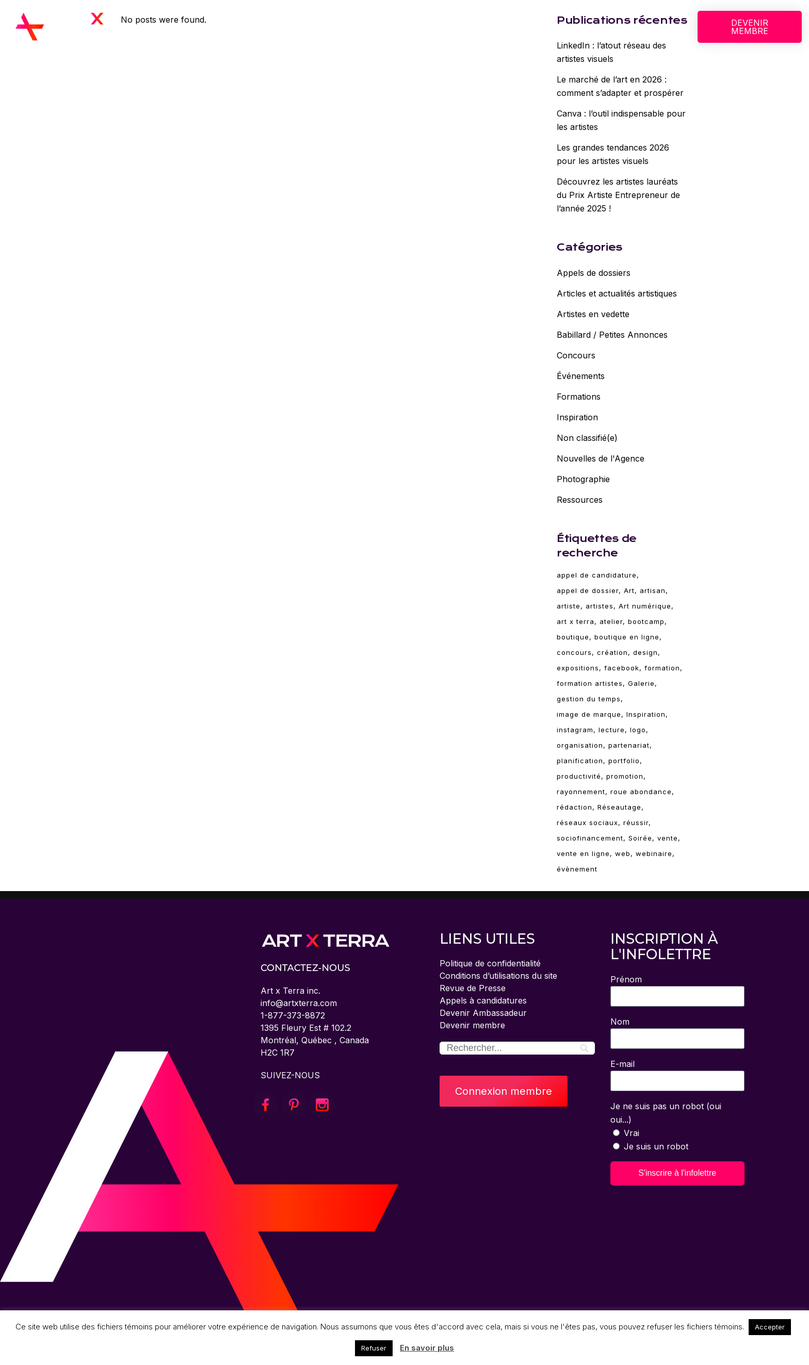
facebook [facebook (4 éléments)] (621, 668)
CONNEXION (564, 26)
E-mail (622, 1064)
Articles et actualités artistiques (617, 293)
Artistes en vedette (593, 314)
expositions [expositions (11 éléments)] (578, 668)
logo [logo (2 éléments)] (638, 730)
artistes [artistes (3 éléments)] (599, 606)
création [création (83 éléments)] (612, 652)
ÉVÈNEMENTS (454, 27)
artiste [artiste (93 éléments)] (568, 606)
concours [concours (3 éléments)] (574, 652)
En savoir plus (427, 1348)
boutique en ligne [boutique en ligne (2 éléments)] (626, 637)
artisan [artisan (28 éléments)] (653, 590)
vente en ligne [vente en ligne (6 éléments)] (583, 853)
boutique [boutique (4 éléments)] (573, 637)
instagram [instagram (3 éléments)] (575, 730)
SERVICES (316, 27)
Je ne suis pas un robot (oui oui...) (665, 1113)
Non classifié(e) (587, 438)
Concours (576, 355)
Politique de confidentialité (490, 963)
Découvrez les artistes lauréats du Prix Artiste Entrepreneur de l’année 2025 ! (618, 194)
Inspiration (577, 417)
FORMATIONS (381, 27)
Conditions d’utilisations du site (498, 976)
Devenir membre (472, 1025)
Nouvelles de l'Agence (600, 458)
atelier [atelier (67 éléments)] (611, 621)
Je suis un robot (656, 1146)
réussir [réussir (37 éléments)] (636, 822)
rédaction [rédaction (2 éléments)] (574, 807)
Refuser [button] (373, 1348)
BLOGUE (513, 26)
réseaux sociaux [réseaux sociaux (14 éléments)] (587, 822)
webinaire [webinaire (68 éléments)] (654, 853)
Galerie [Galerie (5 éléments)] (641, 683)
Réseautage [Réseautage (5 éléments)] (619, 807)
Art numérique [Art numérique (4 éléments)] (645, 606)
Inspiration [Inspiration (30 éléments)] (646, 714)
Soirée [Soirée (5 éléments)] (640, 838)
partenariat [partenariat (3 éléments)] (629, 745)
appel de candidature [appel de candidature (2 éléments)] (597, 575)
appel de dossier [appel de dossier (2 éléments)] (588, 590)
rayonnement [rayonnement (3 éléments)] (581, 791)
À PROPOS (255, 27)
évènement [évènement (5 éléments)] (577, 869)
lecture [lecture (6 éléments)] (611, 730)
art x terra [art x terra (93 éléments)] (575, 621)
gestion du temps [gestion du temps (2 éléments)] (589, 699)
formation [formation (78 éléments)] (662, 668)
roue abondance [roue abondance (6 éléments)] (641, 791)
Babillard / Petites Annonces (612, 335)
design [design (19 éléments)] (645, 652)
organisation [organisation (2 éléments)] (580, 745)
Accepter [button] (770, 1327)
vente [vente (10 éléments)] (667, 838)
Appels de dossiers (593, 273)
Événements (581, 376)
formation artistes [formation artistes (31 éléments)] (590, 683)
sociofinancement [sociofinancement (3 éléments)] (590, 838)
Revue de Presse (473, 988)
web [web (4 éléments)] (622, 853)
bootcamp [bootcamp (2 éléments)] (646, 621)
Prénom (626, 979)
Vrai (631, 1133)
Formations (579, 396)
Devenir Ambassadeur (483, 1013)
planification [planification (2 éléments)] (580, 760)
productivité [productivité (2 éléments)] (579, 776)
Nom (619, 1021)
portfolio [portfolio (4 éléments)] (624, 760)
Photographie (583, 479)
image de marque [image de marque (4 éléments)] (589, 714)
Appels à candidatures (483, 1000)
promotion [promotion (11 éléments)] (624, 776)
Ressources (580, 500)
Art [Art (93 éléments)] (629, 590)
